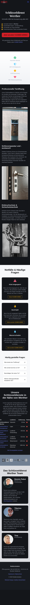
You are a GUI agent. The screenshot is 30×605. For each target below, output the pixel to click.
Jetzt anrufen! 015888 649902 (16, 35)
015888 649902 (18, 42)
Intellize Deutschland (19, 580)
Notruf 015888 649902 (15, 297)
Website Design (9, 580)
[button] (28, 1)
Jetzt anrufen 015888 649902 (15, 347)
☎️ (27, 422)
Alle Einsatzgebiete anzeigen (15, 450)
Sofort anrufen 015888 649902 (15, 322)
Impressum (11, 574)
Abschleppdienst (8, 501)
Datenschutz (18, 574)
